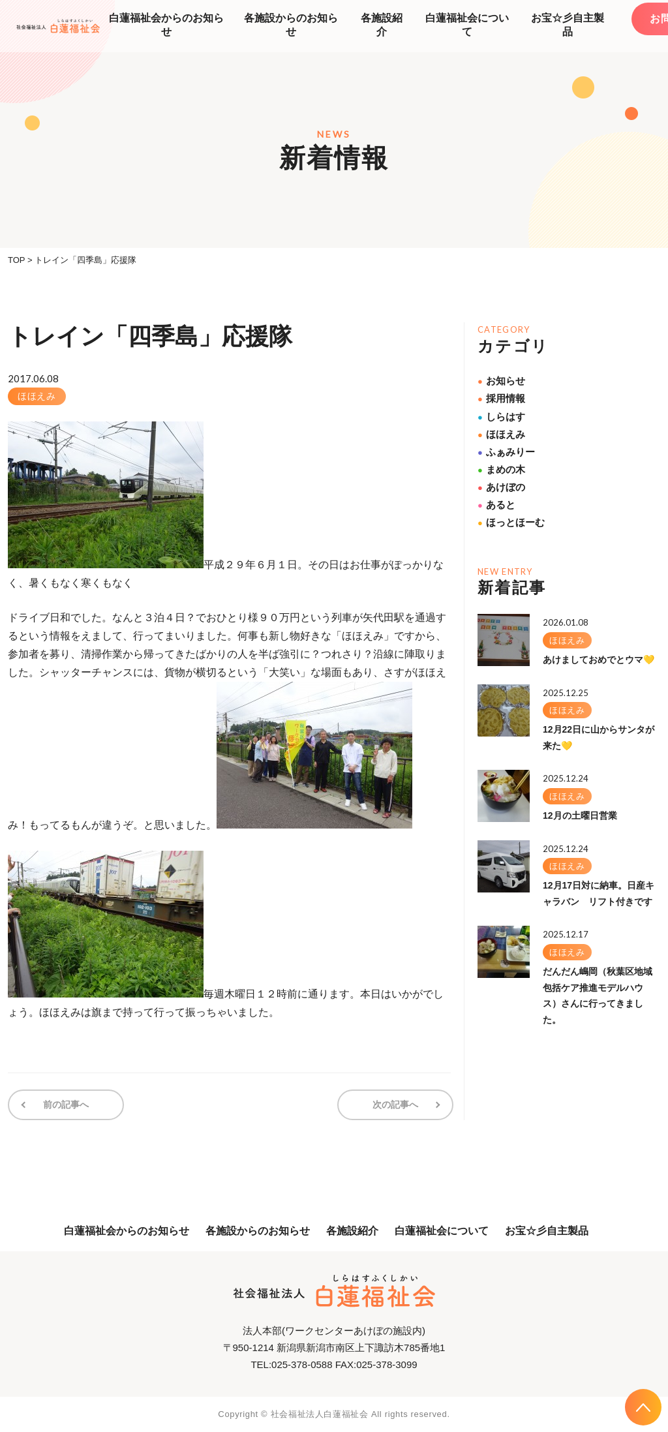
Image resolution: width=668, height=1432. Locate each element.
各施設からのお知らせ (291, 24)
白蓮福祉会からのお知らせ (166, 24)
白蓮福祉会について (467, 24)
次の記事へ (396, 1104)
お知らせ (501, 380)
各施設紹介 (381, 24)
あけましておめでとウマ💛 (598, 659)
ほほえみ (37, 396)
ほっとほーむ (511, 522)
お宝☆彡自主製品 (567, 24)
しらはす (501, 416)
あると (496, 504)
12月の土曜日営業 (580, 815)
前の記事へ (65, 1104)
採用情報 (501, 398)
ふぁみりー (506, 451)
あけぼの (501, 487)
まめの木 (501, 469)
